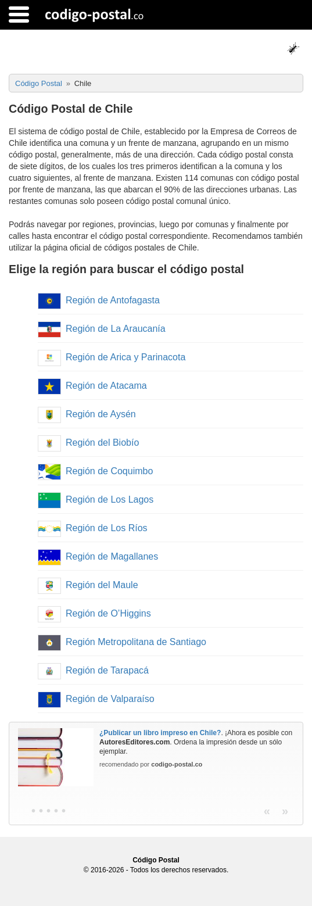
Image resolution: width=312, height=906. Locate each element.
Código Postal (156, 860)
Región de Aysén (87, 414)
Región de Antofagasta (99, 300)
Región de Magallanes (98, 556)
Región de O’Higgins (94, 613)
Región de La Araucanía (102, 329)
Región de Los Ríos (93, 528)
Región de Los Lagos (95, 499)
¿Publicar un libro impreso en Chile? (160, 733)
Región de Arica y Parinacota (111, 357)
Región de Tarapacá (93, 670)
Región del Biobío (88, 442)
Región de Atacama (92, 386)
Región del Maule (88, 585)
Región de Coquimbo (95, 471)
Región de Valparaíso (96, 699)
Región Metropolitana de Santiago (122, 642)
